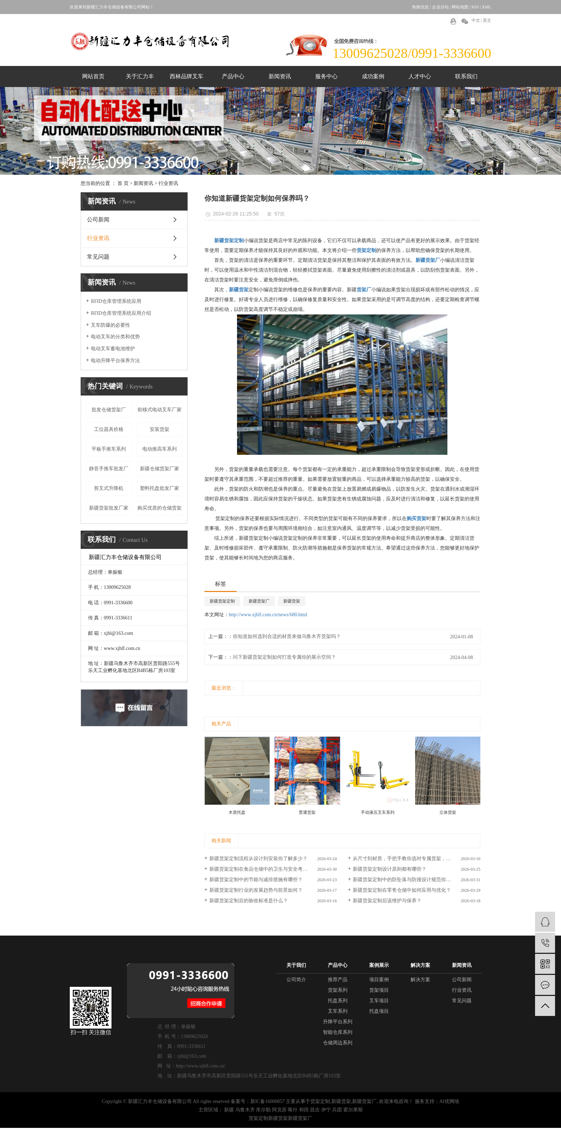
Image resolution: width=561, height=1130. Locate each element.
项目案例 (379, 979)
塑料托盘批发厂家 (159, 488)
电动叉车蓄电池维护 (113, 348)
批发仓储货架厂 (109, 409)
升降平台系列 (337, 1021)
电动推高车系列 (159, 449)
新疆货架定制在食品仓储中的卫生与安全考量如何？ (265, 869)
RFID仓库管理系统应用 (116, 301)
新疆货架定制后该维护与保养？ (387, 900)
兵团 (337, 1109)
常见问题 (98, 257)
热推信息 (420, 7)
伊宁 (326, 1109)
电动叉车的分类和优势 (115, 336)
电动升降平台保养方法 (115, 360)
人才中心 (419, 76)
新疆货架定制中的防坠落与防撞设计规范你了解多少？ (412, 879)
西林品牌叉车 (186, 76)
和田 (304, 1109)
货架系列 (337, 990)
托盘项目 (379, 1011)
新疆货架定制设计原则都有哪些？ (389, 869)
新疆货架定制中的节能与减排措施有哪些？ (256, 879)
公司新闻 (98, 219)
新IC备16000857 (267, 1101)
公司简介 (296, 979)
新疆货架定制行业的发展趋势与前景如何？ (256, 890)
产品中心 (233, 76)
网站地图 (460, 7)
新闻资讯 (280, 76)
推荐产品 (337, 979)
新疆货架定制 (222, 601)
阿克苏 (279, 1109)
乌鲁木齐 (245, 1109)
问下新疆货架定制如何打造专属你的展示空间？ (284, 657)
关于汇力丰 (140, 76)
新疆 (229, 1109)
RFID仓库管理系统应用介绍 (121, 313)
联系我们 (466, 76)
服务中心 (326, 76)
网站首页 (93, 76)
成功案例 (373, 76)
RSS (475, 7)
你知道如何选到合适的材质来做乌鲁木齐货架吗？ (287, 636)
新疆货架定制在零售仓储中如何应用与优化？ (402, 890)
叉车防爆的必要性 (110, 325)
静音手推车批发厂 (108, 468)
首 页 (123, 183)
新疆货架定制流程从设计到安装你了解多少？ (258, 858)
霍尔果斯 (353, 1109)
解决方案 (420, 979)
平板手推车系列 (109, 449)
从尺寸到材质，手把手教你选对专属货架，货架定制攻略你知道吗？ (416, 858)
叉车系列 (337, 1011)
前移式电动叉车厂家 (159, 409)
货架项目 (379, 990)
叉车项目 (379, 1000)
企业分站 (440, 7)
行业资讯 (168, 183)
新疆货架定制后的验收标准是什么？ (248, 900)
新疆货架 (291, 601)
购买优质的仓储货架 (159, 508)
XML (486, 7)
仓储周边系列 (337, 1042)
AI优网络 (449, 1101)
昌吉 (315, 1109)
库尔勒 (263, 1109)
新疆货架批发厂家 (108, 508)
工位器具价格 (108, 429)
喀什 (293, 1109)
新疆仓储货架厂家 (159, 468)
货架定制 (320, 1101)
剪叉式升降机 (108, 488)
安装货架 (159, 429)
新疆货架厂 (259, 601)
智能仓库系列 (337, 1032)
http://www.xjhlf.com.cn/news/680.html (268, 614)
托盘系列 (337, 1000)
